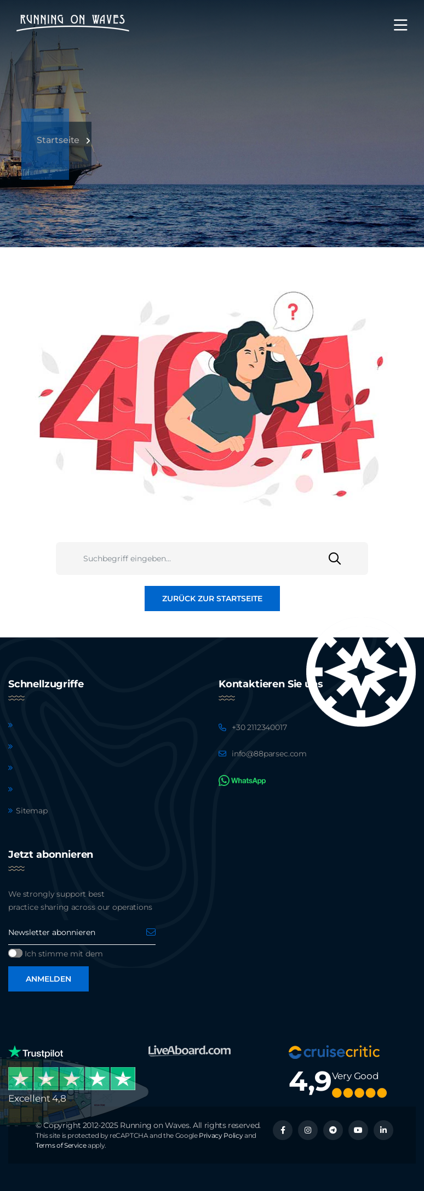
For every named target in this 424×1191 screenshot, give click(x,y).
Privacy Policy (221, 1135)
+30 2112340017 (259, 727)
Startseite (58, 140)
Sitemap (32, 811)
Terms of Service (61, 1145)
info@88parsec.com (269, 754)
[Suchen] (348, 558)
